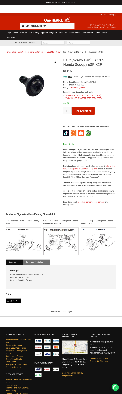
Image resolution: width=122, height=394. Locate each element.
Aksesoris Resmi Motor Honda (18, 331)
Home (8, 45)
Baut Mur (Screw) (54, 45)
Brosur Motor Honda (14, 337)
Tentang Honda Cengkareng (17, 385)
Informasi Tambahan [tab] (34, 255)
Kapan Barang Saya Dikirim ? (17, 380)
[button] (55, 55)
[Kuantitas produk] (67, 103)
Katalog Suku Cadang (14, 348)
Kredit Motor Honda (14, 351)
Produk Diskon (88, 25)
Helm (61, 25)
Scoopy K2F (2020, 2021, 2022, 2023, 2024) (83, 88)
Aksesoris (23, 25)
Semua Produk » (101, 25)
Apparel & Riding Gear (49, 25)
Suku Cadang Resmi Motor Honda (31, 45)
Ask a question (13, 293)
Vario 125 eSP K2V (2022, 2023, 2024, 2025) (83, 91)
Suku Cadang (34, 25)
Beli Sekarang (83, 103)
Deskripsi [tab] (12, 255)
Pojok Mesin (11, 353)
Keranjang (112, 6)
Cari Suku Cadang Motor (24, 35)
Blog (7, 334)
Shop (14, 45)
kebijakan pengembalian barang (91, 195)
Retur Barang (11, 382)
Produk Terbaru (75, 25)
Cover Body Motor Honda (16, 340)
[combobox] (47, 18)
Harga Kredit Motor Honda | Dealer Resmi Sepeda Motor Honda (61, 12)
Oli (66, 25)
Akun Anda (102, 6)
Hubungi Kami (11, 377)
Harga (9, 25)
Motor (15, 25)
